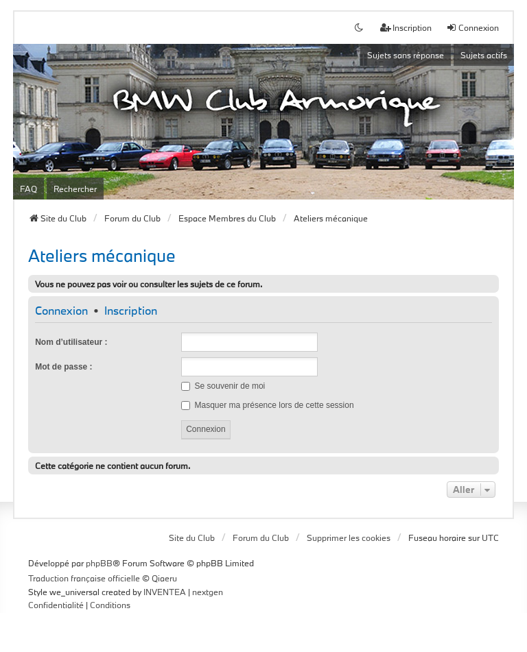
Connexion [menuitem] (472, 27)
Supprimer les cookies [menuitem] (348, 537)
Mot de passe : (63, 367)
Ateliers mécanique (102, 255)
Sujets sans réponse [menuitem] (405, 54)
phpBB (99, 562)
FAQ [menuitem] (28, 188)
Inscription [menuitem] (406, 27)
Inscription (130, 311)
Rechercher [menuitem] (75, 188)
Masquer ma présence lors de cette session (267, 405)
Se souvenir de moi (223, 386)
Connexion (61, 311)
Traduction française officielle (84, 577)
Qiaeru (164, 577)
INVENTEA (164, 591)
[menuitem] (56, 605)
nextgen (207, 591)
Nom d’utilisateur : (71, 342)
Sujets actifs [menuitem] (483, 54)
